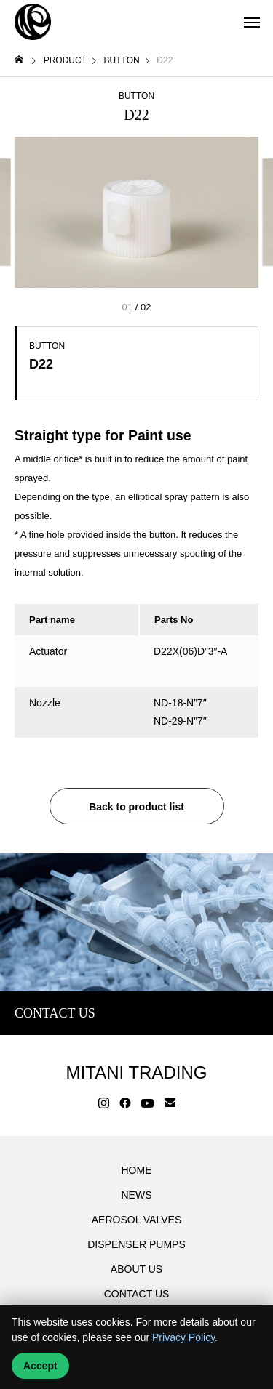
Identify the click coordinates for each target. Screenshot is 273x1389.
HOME (137, 1170)
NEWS (137, 1195)
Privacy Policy (183, 1337)
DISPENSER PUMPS (136, 1244)
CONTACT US (137, 1294)
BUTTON (136, 96)
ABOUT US (136, 1269)
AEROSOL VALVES (136, 1220)
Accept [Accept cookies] (40, 1366)
